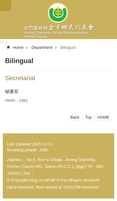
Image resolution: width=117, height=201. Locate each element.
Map (80, 166)
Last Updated (19, 144)
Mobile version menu (5, 5)
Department (41, 47)
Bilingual (67, 47)
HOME (103, 117)
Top (88, 117)
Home (18, 47)
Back (74, 117)
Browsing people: (22, 150)
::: (2, 41)
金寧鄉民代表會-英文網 (58, 19)
